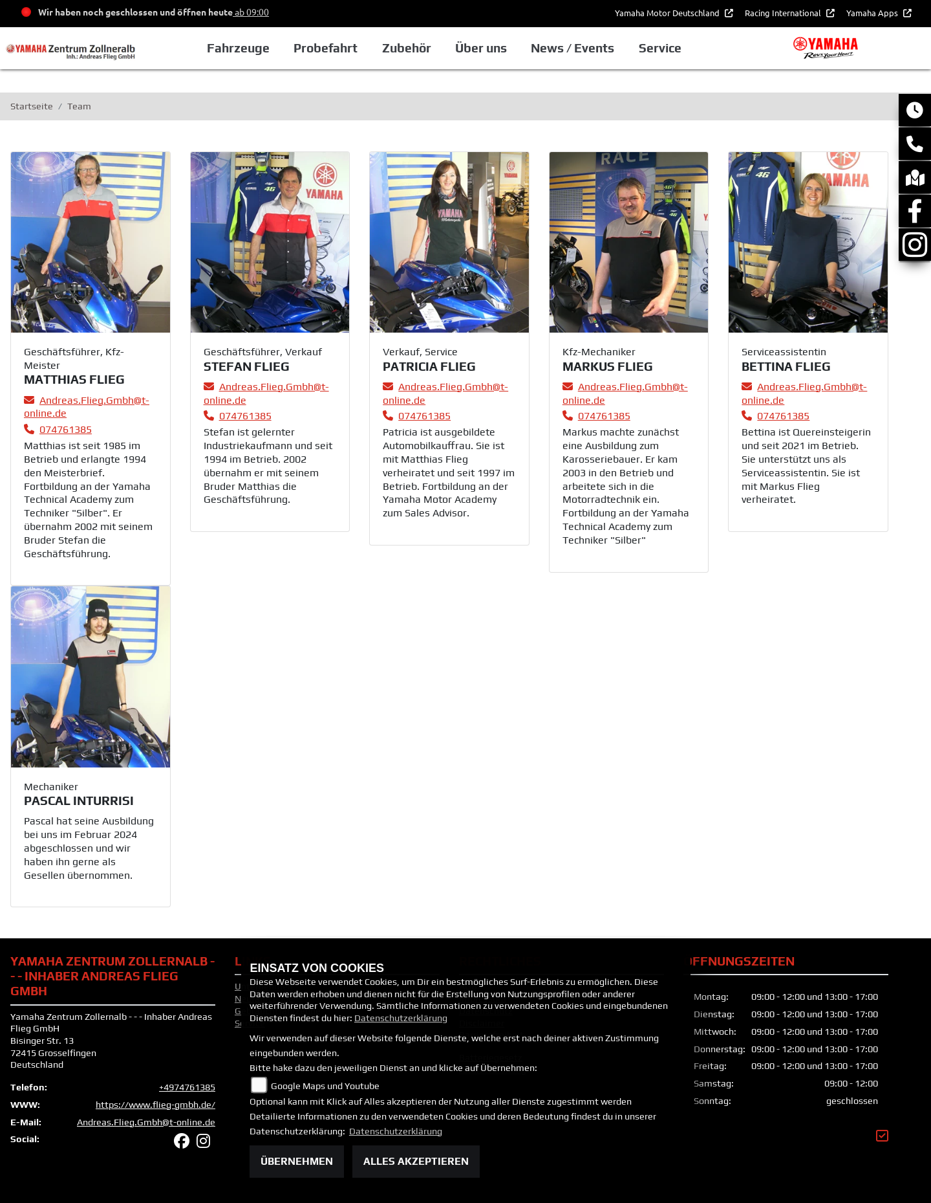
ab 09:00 (251, 11)
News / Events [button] (572, 48)
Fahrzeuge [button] (238, 48)
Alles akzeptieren (416, 1161)
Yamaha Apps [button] (873, 12)
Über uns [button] (481, 48)
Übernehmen (297, 1161)
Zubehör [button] (406, 48)
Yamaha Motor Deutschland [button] (668, 12)
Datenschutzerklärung (400, 1018)
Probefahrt (326, 48)
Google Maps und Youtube (325, 1086)
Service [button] (660, 48)
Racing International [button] (784, 12)
